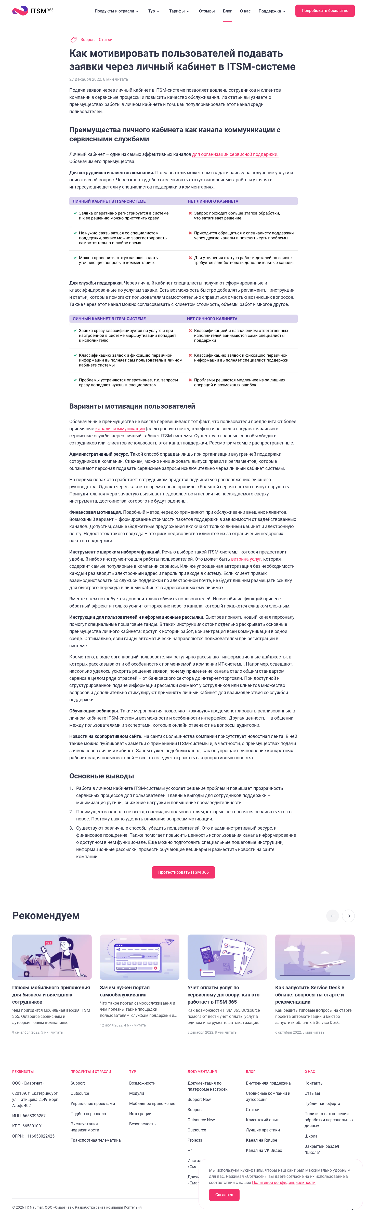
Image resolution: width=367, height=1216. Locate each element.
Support (88, 39)
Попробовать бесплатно (325, 10)
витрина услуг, (246, 559)
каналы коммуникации (120, 428)
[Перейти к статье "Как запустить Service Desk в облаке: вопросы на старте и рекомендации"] (315, 980)
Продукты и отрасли (117, 11)
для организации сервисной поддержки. (235, 154)
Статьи (105, 39)
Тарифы (180, 11)
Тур (154, 11)
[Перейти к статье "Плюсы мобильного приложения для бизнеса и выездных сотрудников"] (52, 980)
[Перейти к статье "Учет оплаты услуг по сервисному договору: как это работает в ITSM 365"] (227, 980)
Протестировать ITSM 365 (183, 872)
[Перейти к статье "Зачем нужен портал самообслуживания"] (139, 977)
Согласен (224, 1194)
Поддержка (273, 11)
